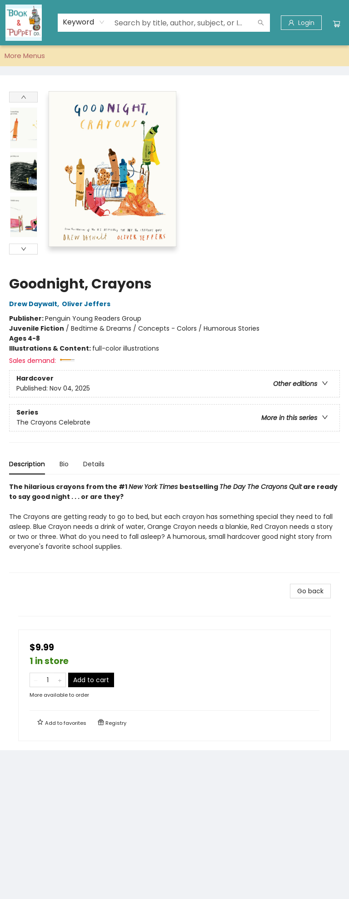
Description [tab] (27, 464)
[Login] (301, 22)
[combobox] (84, 22)
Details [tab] (94, 464)
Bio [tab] (64, 464)
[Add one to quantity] (59, 680)
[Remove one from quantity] (35, 680)
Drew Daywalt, (35, 303)
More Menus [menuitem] (282, 55)
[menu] (174, 55)
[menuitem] (15, 55)
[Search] (261, 23)
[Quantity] (47, 680)
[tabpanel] (174, 527)
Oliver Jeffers (87, 303)
